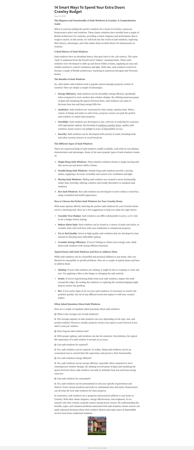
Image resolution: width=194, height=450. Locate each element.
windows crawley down (109, 125)
